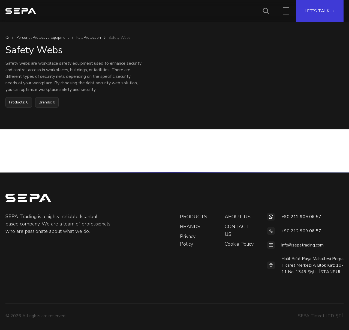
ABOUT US (238, 216)
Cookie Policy (239, 244)
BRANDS (190, 226)
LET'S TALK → (320, 11)
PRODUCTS (193, 216)
